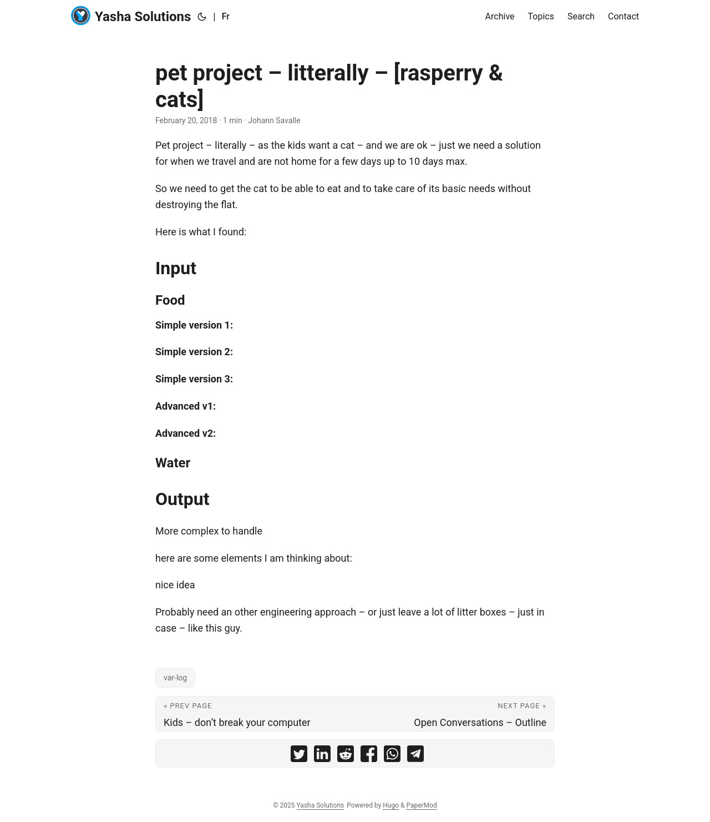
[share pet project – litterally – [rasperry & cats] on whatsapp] (392, 756)
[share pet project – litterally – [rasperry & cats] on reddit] (345, 756)
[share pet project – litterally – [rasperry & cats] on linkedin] (322, 756)
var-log (175, 677)
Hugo (391, 805)
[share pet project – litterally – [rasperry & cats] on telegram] (415, 756)
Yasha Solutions (131, 16)
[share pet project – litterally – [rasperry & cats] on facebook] (369, 756)
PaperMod (421, 805)
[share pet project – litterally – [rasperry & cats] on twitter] (299, 756)
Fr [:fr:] (226, 16)
